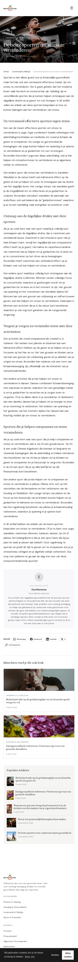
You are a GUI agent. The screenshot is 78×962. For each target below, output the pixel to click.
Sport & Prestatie (12, 917)
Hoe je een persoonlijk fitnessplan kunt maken (42, 819)
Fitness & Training (12, 902)
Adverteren (9, 946)
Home (6, 71)
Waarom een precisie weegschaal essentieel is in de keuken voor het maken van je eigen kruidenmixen (40, 807)
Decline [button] (55, 955)
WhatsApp (19, 639)
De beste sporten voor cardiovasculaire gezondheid (44, 833)
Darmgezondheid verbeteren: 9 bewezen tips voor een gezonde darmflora (43, 793)
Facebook (36, 639)
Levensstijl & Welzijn (21, 71)
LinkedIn (51, 639)
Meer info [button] (30, 956)
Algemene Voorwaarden (15, 941)
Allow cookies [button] (68, 955)
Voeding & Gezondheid (15, 907)
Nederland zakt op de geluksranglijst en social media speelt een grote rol (43, 779)
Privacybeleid (10, 936)
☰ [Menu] (71, 8)
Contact (8, 931)
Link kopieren (12, 645)
